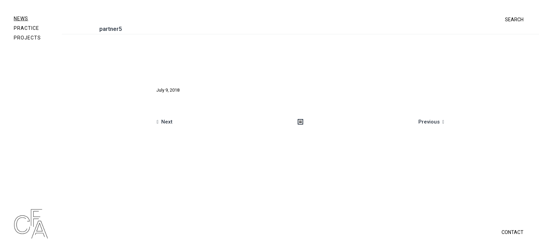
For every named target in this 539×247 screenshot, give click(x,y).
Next (167, 122)
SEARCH (514, 19)
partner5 (110, 28)
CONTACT (513, 232)
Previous (429, 122)
